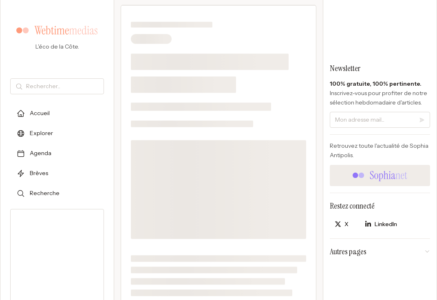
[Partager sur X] (341, 224)
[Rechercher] (63, 86)
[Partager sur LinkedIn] (381, 224)
